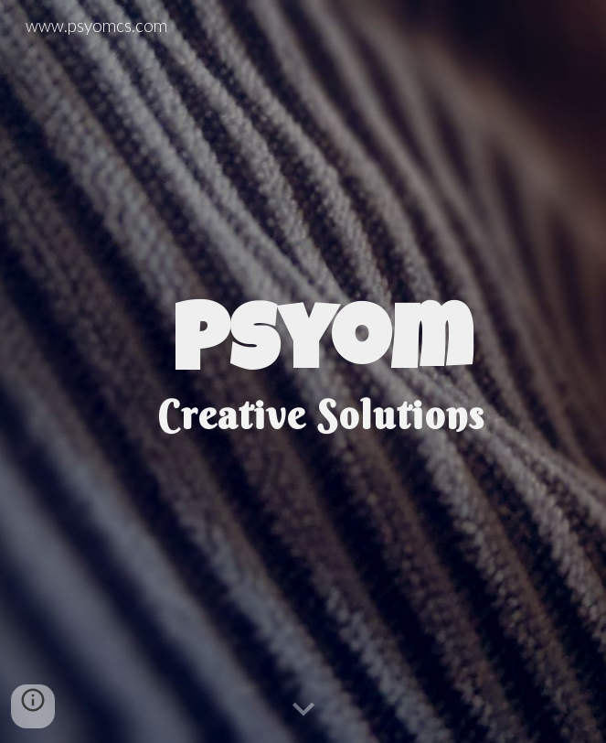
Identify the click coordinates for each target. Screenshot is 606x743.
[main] (303, 371)
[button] (303, 710)
